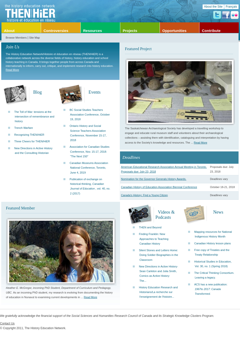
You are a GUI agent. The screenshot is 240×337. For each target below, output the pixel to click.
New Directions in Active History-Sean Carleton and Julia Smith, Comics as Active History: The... (158, 273)
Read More (12, 69)
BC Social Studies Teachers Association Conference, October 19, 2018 (90, 114)
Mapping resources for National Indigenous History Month (213, 234)
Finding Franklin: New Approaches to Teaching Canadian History (153, 239)
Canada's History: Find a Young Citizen (144, 195)
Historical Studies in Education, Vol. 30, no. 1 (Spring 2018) (213, 264)
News (218, 212)
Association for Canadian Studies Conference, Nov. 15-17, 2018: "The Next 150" (89, 151)
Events (95, 92)
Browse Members (16, 37)
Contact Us (7, 323)
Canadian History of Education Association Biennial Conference (159, 187)
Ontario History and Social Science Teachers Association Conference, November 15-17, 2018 (88, 133)
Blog (37, 92)
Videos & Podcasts (165, 215)
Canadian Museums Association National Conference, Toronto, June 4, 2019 (89, 167)
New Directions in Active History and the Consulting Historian (33, 150)
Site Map (34, 37)
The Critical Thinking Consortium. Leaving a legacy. (214, 275)
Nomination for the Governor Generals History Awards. (153, 178)
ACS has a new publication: (210, 289)
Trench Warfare (23, 127)
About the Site (213, 6)
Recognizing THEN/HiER (29, 134)
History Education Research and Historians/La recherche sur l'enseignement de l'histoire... (158, 292)
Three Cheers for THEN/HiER (32, 141)
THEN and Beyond (150, 227)
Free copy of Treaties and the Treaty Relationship (211, 252)
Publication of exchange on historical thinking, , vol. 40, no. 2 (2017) (90, 186)
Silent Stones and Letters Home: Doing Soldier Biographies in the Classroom (158, 255)
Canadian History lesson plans (212, 243)
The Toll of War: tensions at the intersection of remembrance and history (34, 116)
